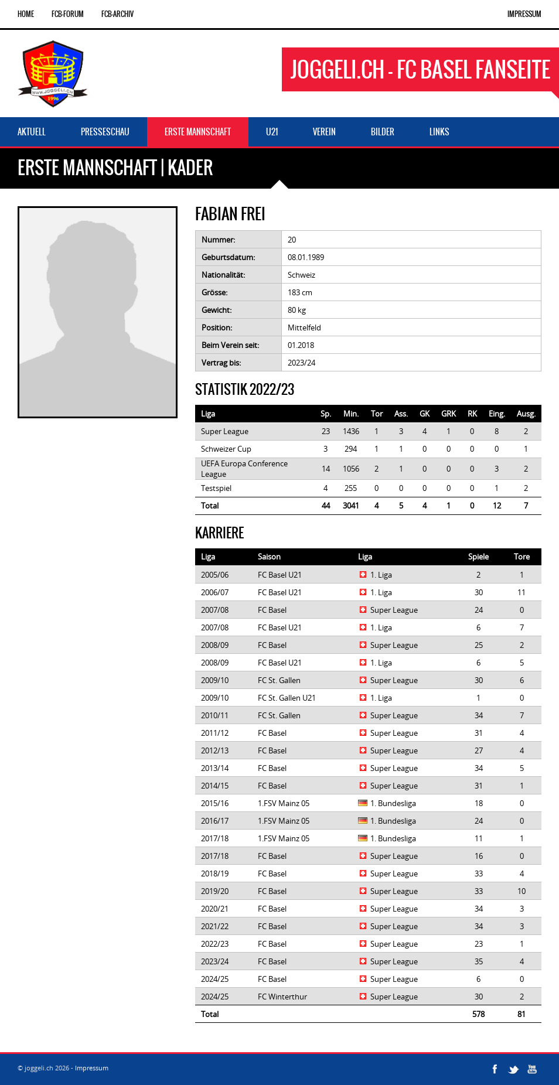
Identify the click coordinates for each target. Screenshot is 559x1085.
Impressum (524, 14)
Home (26, 14)
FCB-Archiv (117, 14)
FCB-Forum (68, 14)
